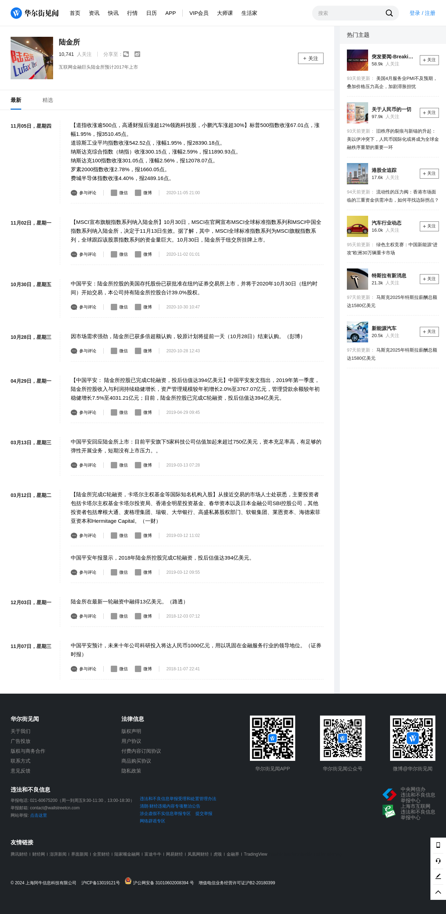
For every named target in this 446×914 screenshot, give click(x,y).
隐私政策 (131, 771)
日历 (151, 13)
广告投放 (20, 741)
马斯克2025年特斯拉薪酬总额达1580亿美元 (392, 301)
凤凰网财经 (198, 854)
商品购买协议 (136, 761)
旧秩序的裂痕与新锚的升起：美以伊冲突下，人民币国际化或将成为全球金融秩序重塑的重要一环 (393, 139)
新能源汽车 (384, 328)
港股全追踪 (384, 170)
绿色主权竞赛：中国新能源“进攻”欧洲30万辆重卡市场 (392, 248)
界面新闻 (79, 854)
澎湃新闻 (58, 854)
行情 (132, 13)
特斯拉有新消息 (389, 275)
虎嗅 (217, 854)
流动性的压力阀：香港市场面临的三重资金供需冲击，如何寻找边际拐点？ (393, 196)
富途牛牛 (152, 854)
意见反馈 (20, 771)
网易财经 (174, 854)
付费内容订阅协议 (141, 751)
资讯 (94, 13)
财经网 (38, 854)
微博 (143, 193)
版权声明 (131, 731)
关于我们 (20, 731)
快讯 (113, 13)
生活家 (249, 13)
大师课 (225, 13)
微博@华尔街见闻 (413, 768)
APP (170, 13)
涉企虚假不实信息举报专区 (165, 813)
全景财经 (101, 854)
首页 (75, 13)
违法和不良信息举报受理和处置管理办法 (178, 798)
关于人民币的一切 (391, 109)
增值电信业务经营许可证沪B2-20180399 (237, 883)
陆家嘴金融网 (127, 854)
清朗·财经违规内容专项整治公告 (170, 806)
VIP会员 (198, 13)
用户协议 (131, 741)
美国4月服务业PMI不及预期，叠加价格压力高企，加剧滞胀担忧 (392, 82)
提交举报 (203, 813)
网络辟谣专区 (152, 820)
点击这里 (38, 815)
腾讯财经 (19, 854)
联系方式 (20, 761)
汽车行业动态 (386, 222)
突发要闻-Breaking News (393, 56)
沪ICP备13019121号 (102, 883)
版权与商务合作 (28, 751)
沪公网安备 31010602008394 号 (161, 881)
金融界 (233, 854)
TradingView (255, 854)
